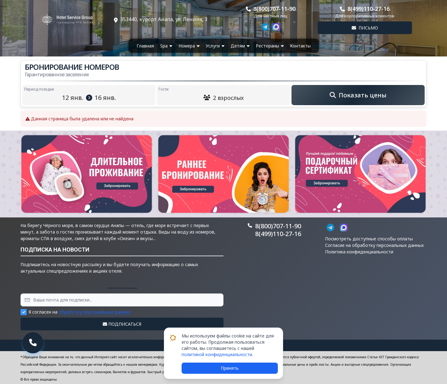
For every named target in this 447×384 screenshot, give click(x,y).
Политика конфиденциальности (359, 252)
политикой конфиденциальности (217, 354)
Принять (230, 368)
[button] (86, 174)
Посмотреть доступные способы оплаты (369, 239)
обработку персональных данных (94, 312)
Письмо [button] (365, 28)
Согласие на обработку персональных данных (374, 245)
